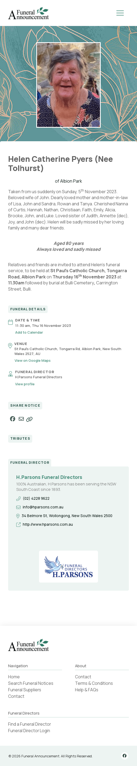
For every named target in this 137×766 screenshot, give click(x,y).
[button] (120, 13)
